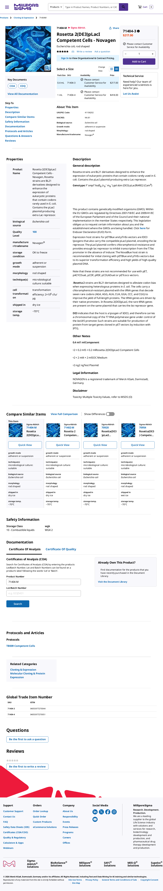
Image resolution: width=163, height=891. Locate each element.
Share (114, 27)
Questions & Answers (18, 136)
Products (4, 17)
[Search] (123, 7)
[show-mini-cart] (145, 7)
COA (12, 86)
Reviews (10, 140)
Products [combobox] (54, 6)
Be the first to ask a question (27, 739)
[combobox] (88, 7)
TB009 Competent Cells (20, 646)
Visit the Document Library (112, 581)
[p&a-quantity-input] (139, 54)
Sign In (65, 58)
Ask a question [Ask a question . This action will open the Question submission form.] (102, 51)
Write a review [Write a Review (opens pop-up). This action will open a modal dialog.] (84, 51)
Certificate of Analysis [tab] (25, 549)
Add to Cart (139, 61)
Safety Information (17, 121)
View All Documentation (23, 93)
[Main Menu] (7, 7)
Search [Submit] (18, 604)
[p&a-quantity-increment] (152, 53)
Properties (11, 107)
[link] (16, 811)
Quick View (25, 445)
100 (34, 232)
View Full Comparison (64, 414)
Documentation (15, 126)
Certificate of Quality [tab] (61, 549)
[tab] (7, 17)
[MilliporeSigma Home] (26, 7)
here (142, 228)
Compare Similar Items (20, 117)
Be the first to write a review (28, 767)
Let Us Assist (131, 93)
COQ (23, 86)
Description (12, 112)
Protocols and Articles (19, 131)
